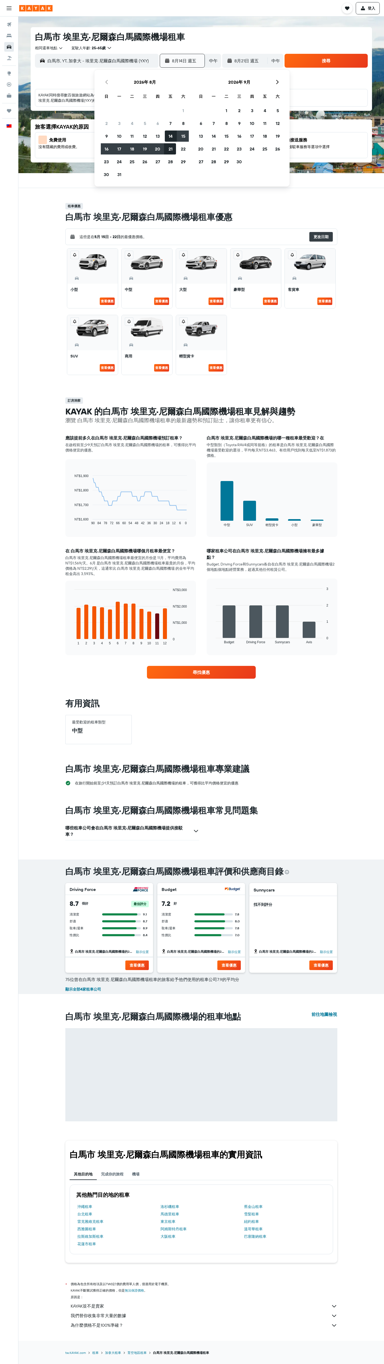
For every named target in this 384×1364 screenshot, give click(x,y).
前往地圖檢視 (324, 1014)
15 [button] (183, 136)
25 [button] (132, 161)
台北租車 (84, 1214)
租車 (95, 1353)
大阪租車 (168, 1236)
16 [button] (107, 149)
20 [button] (157, 149)
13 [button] (158, 136)
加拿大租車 (113, 1353)
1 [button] (183, 110)
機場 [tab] (135, 1174)
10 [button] (119, 136)
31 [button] (119, 174)
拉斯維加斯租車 (90, 1236)
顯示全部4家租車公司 (83, 989)
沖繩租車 (84, 1206)
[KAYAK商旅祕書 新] (9, 95)
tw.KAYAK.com (75, 1353)
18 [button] (132, 149)
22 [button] (183, 149)
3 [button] (119, 123)
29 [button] (183, 161)
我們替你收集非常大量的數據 (204, 1316)
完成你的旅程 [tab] (112, 1174)
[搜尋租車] (9, 47)
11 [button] (132, 136)
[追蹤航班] (9, 84)
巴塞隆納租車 (255, 1236)
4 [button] (132, 123)
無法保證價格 (134, 1290)
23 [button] (106, 161)
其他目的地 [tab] (83, 1174)
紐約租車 (251, 1221)
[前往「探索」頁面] (9, 73)
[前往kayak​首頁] (36, 8)
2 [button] (106, 123)
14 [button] (171, 136)
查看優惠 (107, 301)
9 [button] (106, 136)
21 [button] (171, 149)
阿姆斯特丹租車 (174, 1229)
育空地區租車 (137, 1353)
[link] (201, 672)
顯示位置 (142, 952)
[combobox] (49, 48)
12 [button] (145, 136)
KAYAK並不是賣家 (204, 1306)
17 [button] (119, 149)
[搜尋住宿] (9, 35)
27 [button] (157, 161)
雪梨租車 (251, 1214)
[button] (9, 8)
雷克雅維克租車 (90, 1221)
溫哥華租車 (253, 1229)
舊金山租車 (253, 1206)
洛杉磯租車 (170, 1206)
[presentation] (287, 872)
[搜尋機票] (9, 24)
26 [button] (144, 161)
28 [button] (170, 161)
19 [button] (145, 149)
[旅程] (9, 110)
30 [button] (106, 174)
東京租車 (168, 1221)
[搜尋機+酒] (9, 58)
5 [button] (145, 123)
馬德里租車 (170, 1214)
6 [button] (158, 123)
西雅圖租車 (86, 1229)
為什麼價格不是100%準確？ (204, 1325)
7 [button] (170, 123)
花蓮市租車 (86, 1243)
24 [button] (119, 161)
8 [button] (183, 123)
